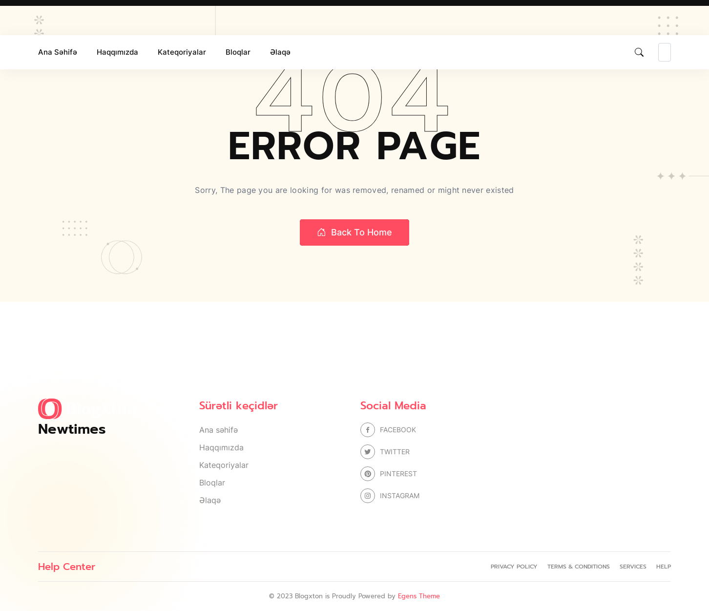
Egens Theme (419, 596)
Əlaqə (280, 52)
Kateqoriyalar (182, 52)
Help (663, 566)
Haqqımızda (117, 52)
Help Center (66, 566)
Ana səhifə (57, 52)
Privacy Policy (514, 566)
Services (633, 566)
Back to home (354, 232)
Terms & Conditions (578, 566)
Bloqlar (238, 52)
